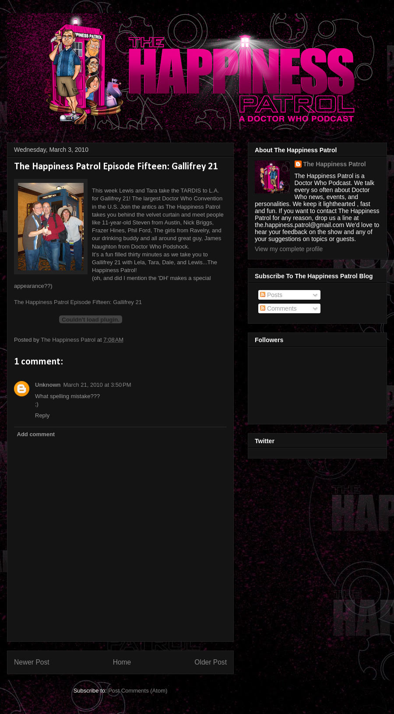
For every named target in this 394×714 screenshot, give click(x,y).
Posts (271, 294)
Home (122, 662)
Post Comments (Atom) (137, 690)
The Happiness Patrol (334, 164)
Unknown (48, 385)
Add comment (36, 434)
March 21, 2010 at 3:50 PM (97, 385)
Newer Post (31, 662)
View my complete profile (289, 248)
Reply (42, 415)
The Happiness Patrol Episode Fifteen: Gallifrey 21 (78, 302)
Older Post (210, 662)
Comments (278, 308)
